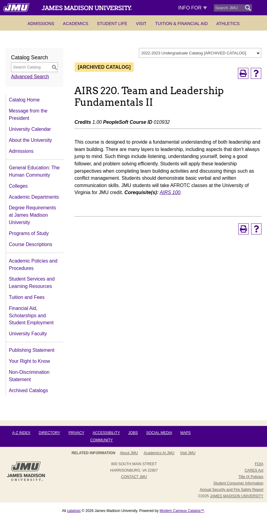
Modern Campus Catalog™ (182, 511)
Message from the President (28, 114)
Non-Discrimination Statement (29, 376)
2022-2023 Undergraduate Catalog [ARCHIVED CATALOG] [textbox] (193, 53)
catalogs (74, 511)
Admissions (41, 23)
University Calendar (30, 129)
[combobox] (200, 53)
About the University (30, 140)
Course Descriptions (30, 244)
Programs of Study (29, 233)
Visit (141, 23)
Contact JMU (134, 477)
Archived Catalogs (28, 390)
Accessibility (106, 433)
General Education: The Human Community (34, 171)
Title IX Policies (250, 477)
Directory (49, 433)
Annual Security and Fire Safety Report (231, 490)
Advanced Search (30, 76)
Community (101, 440)
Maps (185, 433)
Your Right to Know (29, 361)
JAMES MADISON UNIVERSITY (236, 496)
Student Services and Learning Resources (32, 282)
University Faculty (28, 333)
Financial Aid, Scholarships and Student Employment (31, 315)
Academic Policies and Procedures (33, 264)
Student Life (112, 23)
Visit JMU (187, 453)
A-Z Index (21, 433)
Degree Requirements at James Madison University (32, 215)
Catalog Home (24, 99)
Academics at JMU (159, 453)
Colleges (18, 186)
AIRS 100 (170, 192)
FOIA (259, 464)
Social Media (159, 433)
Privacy (76, 433)
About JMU (129, 453)
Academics (75, 23)
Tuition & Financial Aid (181, 23)
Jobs (133, 433)
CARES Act (254, 470)
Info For (192, 7)
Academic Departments (34, 197)
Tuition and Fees (27, 297)
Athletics (227, 23)
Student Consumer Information (238, 483)
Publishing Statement (31, 350)
